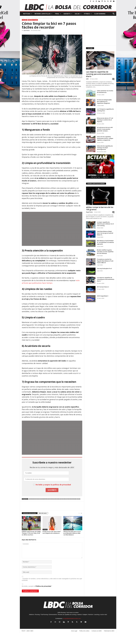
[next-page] (81, 513)
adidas (88, 68)
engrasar (51, 499)
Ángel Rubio (89, 212)
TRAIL (58, 14)
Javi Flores (27, 30)
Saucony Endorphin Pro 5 (104, 268)
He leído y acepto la (37, 585)
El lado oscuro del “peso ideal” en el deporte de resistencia (52, 532)
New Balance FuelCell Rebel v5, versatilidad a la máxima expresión (105, 242)
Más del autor (43, 513)
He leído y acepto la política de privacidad (53, 484)
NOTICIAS (27, 14)
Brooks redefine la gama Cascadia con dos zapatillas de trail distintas (105, 251)
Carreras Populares (68, 529)
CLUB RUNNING (99, 14)
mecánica (63, 499)
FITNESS (88, 14)
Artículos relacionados (29, 513)
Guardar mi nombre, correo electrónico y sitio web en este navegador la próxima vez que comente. (52, 579)
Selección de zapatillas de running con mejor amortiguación (105, 147)
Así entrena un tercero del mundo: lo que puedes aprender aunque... (105, 129)
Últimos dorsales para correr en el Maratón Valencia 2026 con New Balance (72, 533)
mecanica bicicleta (71, 499)
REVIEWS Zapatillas (43, 14)
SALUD (78, 14)
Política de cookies (84, 631)
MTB (79, 499)
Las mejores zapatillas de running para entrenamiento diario (99, 74)
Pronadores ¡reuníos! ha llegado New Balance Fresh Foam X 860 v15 (105, 260)
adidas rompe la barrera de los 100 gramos (99, 208)
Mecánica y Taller (33, 20)
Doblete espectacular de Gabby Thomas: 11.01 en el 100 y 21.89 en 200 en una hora (31, 533)
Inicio (23, 18)
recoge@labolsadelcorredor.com (72, 618)
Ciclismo (28, 18)
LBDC (87, 79)
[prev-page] (79, 513)
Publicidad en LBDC (109, 631)
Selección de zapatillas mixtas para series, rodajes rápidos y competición (105, 138)
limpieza (57, 499)
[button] (113, 14)
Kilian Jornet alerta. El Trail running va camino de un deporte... (105, 119)
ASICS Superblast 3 (102, 296)
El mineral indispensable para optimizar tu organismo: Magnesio (104, 101)
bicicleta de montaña (34, 499)
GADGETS (68, 14)
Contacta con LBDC (97, 631)
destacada (44, 499)
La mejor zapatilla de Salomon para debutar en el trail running (105, 223)
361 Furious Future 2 (103, 287)
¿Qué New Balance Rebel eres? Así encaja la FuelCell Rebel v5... (105, 233)
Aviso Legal (74, 631)
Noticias (24, 529)
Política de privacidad (43, 586)
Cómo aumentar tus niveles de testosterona (105, 91)
